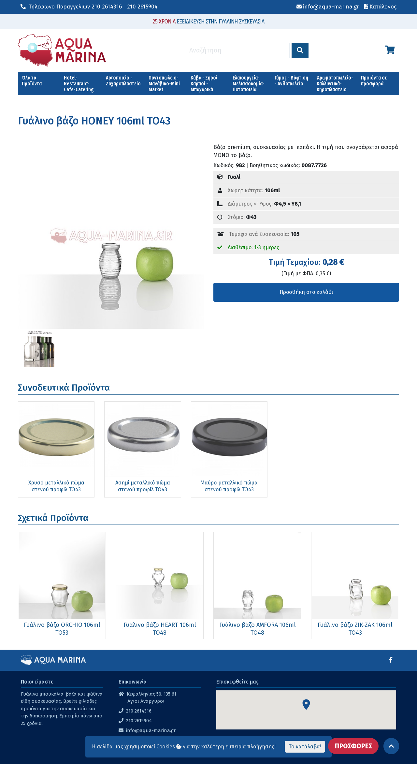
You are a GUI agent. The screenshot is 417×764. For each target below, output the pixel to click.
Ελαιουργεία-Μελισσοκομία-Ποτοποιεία (249, 84)
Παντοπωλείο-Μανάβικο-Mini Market (164, 84)
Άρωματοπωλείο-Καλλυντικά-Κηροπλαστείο (335, 84)
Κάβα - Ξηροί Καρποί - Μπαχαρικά (204, 84)
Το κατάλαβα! (305, 746)
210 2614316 (71, 6)
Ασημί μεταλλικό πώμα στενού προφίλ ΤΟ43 (111, 468)
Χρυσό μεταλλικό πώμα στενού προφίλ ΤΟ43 (45, 468)
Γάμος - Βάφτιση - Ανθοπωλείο (291, 81)
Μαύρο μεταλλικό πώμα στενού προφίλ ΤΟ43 (176, 468)
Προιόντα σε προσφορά (374, 81)
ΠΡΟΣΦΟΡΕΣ (353, 739)
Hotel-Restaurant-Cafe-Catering (79, 84)
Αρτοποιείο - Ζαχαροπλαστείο (123, 81)
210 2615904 (142, 6)
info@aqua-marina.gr (151, 714)
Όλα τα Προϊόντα (32, 81)
